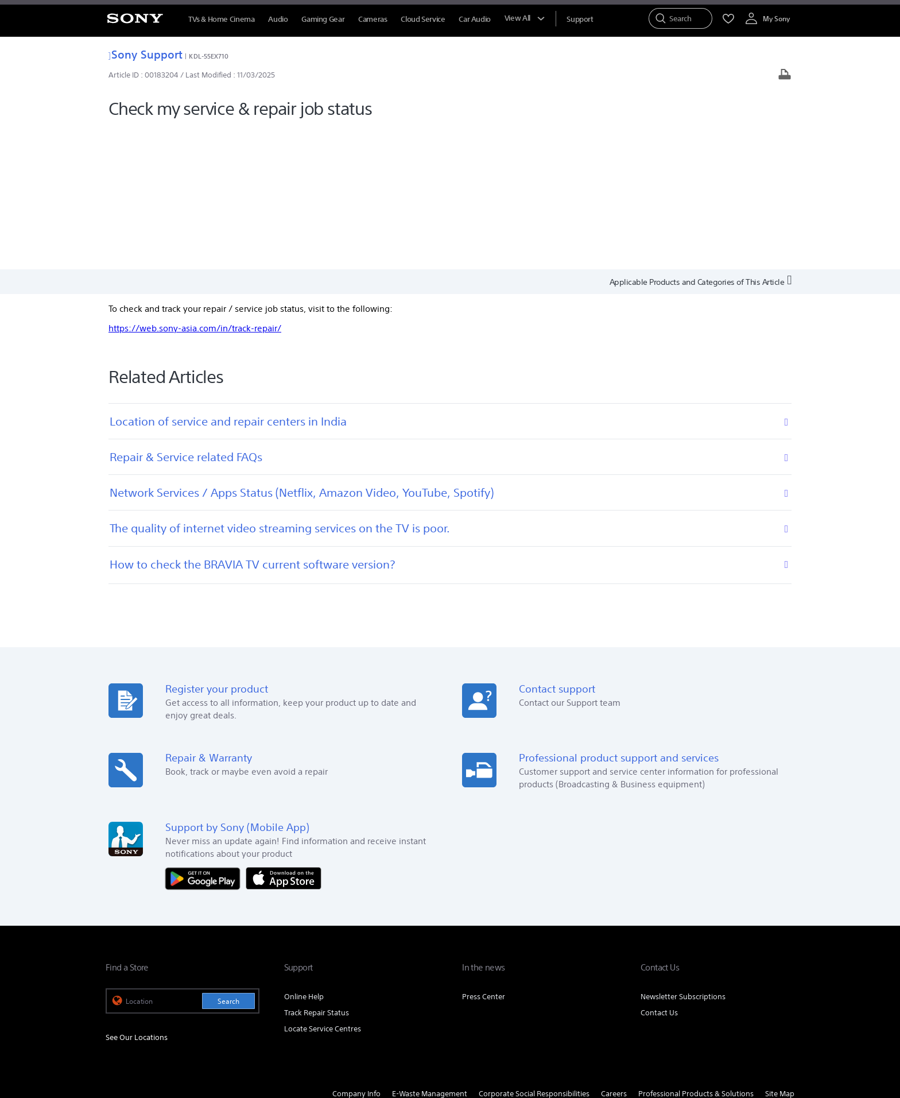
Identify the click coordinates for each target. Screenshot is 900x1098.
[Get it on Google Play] (205, 736)
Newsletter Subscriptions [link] (683, 855)
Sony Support (145, 54)
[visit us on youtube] (782, 981)
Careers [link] (614, 952)
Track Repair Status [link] (316, 871)
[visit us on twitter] (733, 981)
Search (228, 860)
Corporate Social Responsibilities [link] (534, 952)
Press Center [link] (483, 855)
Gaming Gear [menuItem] (322, 19)
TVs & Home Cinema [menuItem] (221, 19)
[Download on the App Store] (283, 736)
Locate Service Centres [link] (322, 887)
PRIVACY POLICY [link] (264, 1035)
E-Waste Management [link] (429, 952)
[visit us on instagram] (758, 981)
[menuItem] (580, 19)
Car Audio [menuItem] (475, 19)
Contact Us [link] (659, 871)
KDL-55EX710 (208, 56)
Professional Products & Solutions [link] (696, 952)
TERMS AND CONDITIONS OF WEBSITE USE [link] (169, 1035)
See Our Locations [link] (137, 896)
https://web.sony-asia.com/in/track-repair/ (194, 186)
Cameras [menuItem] (372, 19)
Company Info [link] (356, 952)
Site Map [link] (779, 952)
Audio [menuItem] (278, 19)
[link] (120, 982)
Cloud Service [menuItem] (423, 19)
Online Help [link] (304, 855)
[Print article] (785, 75)
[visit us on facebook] (708, 981)
